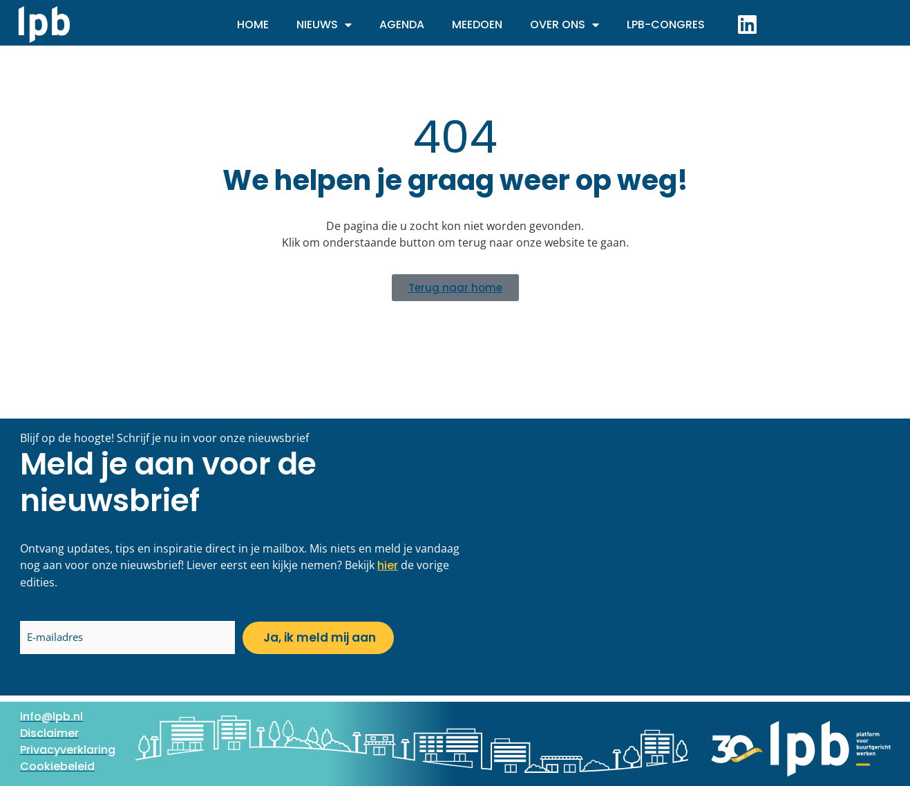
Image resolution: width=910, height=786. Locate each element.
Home (253, 24)
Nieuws (324, 24)
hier (387, 565)
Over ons (564, 24)
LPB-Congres (666, 24)
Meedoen (477, 24)
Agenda (401, 24)
